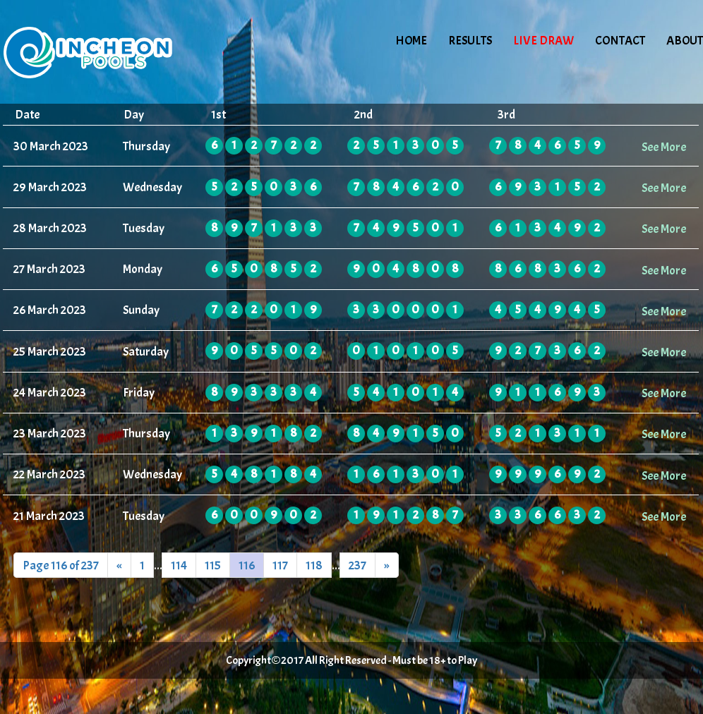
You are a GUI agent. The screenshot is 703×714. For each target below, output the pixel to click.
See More (664, 147)
